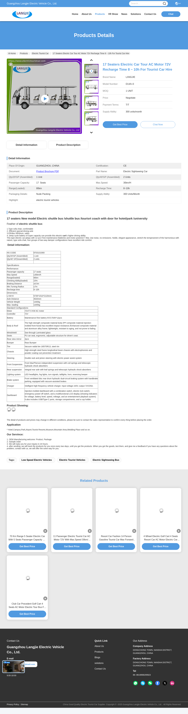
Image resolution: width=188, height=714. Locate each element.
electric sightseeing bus (106, 460)
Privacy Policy (13, 704)
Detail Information (26, 145)
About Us (99, 646)
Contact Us (100, 669)
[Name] (164, 3)
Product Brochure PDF (47, 171)
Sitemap (24, 704)
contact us (150, 14)
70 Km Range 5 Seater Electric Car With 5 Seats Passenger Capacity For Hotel (27, 538)
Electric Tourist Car (40, 53)
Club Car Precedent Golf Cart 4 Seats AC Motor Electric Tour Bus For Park (27, 606)
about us (87, 14)
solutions (136, 14)
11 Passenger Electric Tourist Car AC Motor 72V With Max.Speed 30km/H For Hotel (71, 538)
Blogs (97, 657)
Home (75, 14)
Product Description (68, 145)
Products (24, 53)
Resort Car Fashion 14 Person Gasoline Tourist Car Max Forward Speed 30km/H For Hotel (116, 538)
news (124, 14)
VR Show (113, 14)
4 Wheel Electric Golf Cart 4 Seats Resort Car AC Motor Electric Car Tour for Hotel (161, 538)
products (100, 14)
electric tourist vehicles (72, 460)
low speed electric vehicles (36, 460)
